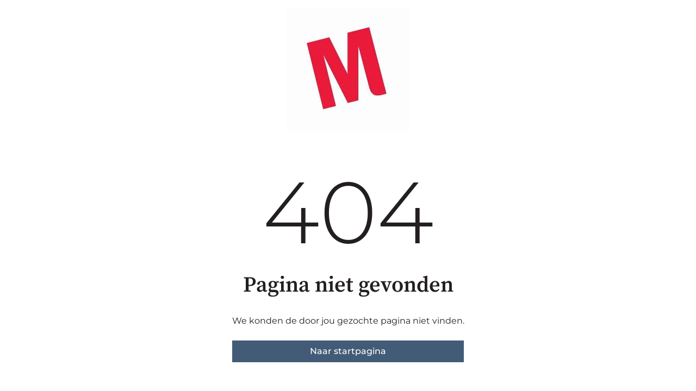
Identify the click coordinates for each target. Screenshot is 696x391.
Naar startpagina (348, 351)
